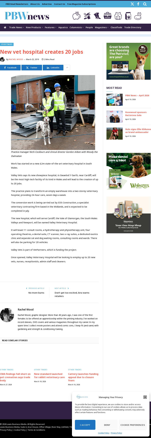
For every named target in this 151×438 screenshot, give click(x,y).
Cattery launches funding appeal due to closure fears (83, 377)
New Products (33, 27)
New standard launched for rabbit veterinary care (49, 375)
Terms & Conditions (36, 430)
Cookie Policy (103, 433)
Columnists (76, 27)
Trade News (15, 27)
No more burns (36, 292)
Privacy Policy (116, 433)
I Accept (85, 424)
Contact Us (59, 4)
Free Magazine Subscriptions (81, 4)
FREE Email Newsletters (17, 4)
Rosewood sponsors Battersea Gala (136, 114)
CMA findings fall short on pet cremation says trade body (15, 377)
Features (49, 27)
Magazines (101, 27)
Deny (107, 424)
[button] (145, 397)
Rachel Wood (16, 59)
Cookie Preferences (132, 424)
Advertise (47, 4)
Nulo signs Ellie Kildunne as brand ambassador (138, 131)
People (89, 27)
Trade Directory (132, 27)
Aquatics (63, 27)
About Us (35, 4)
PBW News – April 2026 (137, 95)
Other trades (6, 44)
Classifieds (116, 27)
